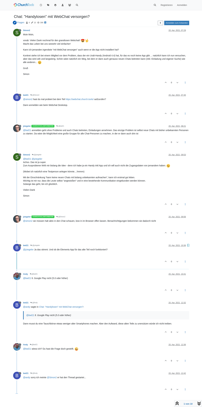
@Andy (34, 303)
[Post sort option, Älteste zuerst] (160, 23)
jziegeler (27, 126)
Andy (25, 274)
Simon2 (26, 30)
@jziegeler (36, 155)
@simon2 (27, 99)
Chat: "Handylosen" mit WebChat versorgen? (61, 307)
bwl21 (25, 95)
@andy (26, 307)
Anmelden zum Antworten (177, 23)
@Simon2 (34, 95)
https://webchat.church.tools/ (80, 99)
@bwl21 (60, 126)
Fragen (20, 22)
